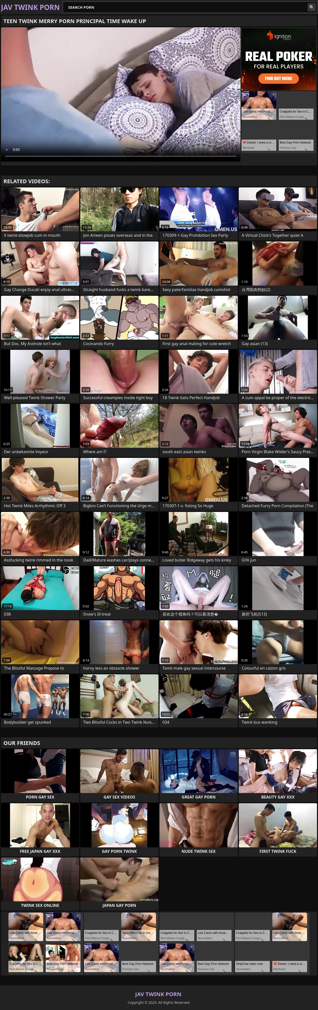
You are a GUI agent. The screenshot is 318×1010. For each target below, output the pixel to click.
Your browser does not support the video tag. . (120, 94)
